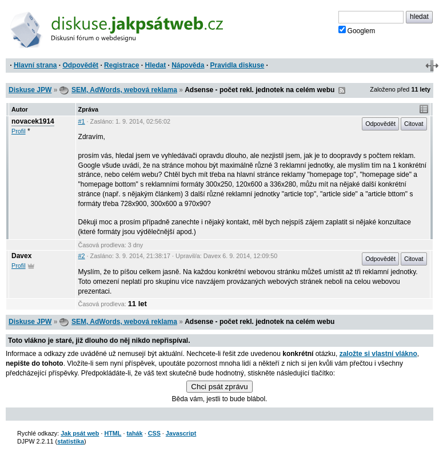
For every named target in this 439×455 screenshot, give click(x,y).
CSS (154, 433)
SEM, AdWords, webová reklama (124, 90)
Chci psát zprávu (219, 386)
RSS (341, 90)
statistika (70, 441)
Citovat (414, 123)
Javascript (181, 433)
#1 (81, 121)
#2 (81, 255)
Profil (18, 131)
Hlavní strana (35, 65)
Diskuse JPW (30, 90)
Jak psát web (80, 433)
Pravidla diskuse (237, 65)
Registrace (121, 65)
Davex (21, 256)
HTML (112, 433)
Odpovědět (80, 65)
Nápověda (187, 65)
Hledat (155, 65)
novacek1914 (32, 121)
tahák (134, 433)
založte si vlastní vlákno (378, 354)
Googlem (357, 30)
